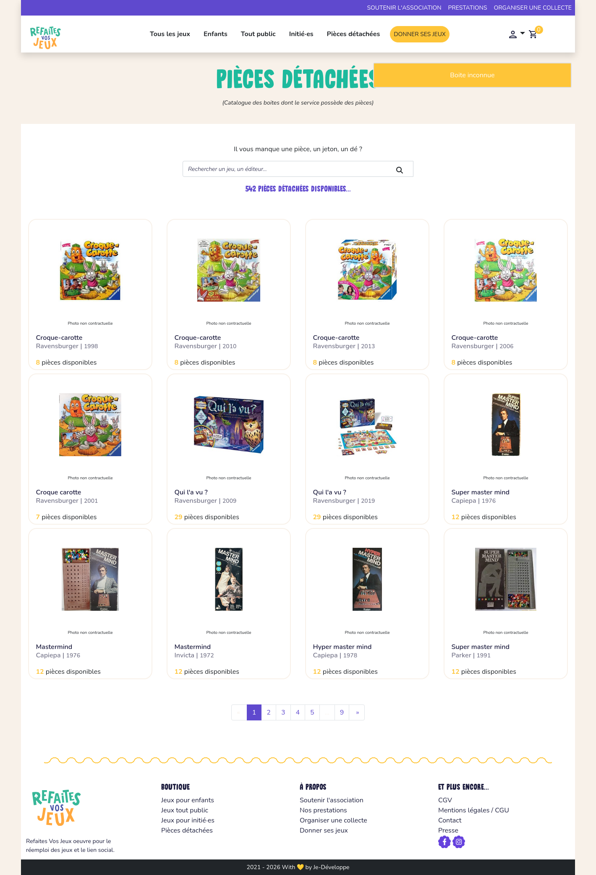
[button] (516, 34)
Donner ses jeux (420, 34)
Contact (449, 820)
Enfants (215, 34)
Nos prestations (323, 810)
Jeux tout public (184, 810)
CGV (445, 800)
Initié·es (301, 34)
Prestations (467, 8)
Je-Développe (331, 867)
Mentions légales (463, 810)
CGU (502, 810)
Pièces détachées (353, 34)
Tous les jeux (170, 34)
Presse (448, 830)
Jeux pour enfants (187, 800)
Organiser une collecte (533, 8)
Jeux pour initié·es (187, 820)
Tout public (258, 34)
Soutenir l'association (404, 8)
